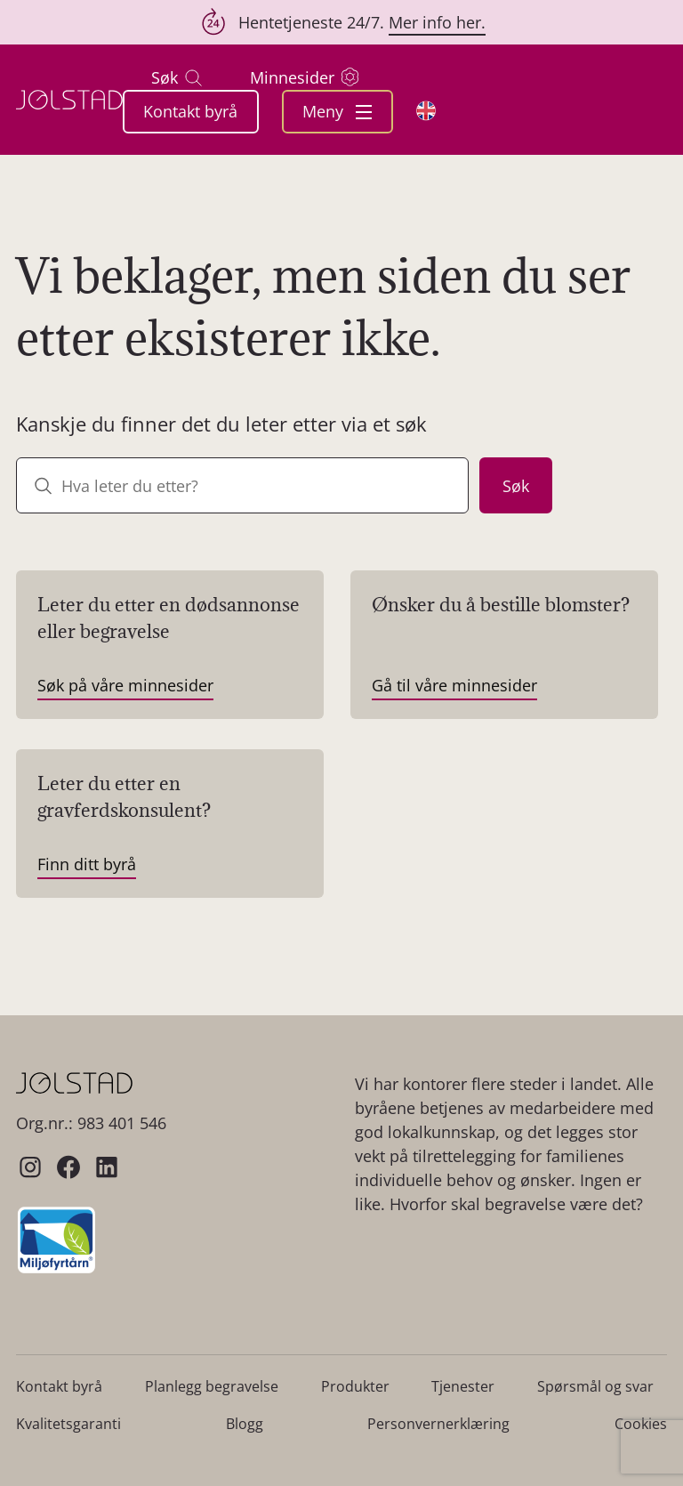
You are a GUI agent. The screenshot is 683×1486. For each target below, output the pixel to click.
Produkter (355, 1386)
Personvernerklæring (438, 1424)
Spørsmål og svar (595, 1386)
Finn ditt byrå (86, 864)
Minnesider (304, 77)
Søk (176, 78)
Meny (337, 111)
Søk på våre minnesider (125, 685)
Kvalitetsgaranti (68, 1424)
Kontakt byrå (190, 111)
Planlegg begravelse (211, 1386)
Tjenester (462, 1386)
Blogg (244, 1424)
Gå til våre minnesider (454, 685)
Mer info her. (437, 22)
